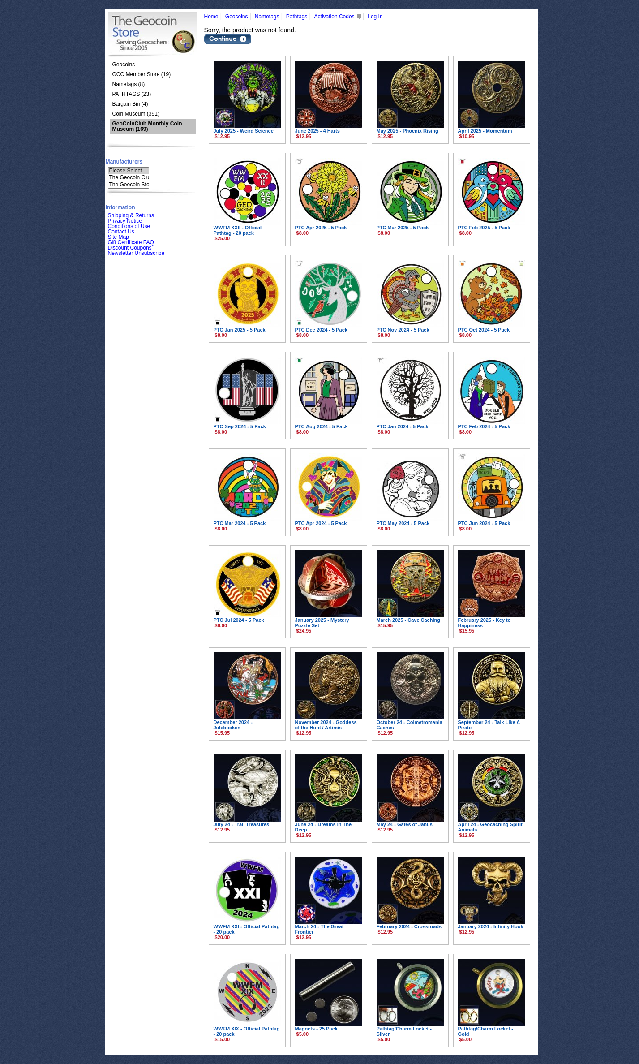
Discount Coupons (130, 248)
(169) (147, 126)
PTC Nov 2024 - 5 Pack (403, 329)
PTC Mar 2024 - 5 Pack (240, 523)
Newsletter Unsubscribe (136, 253)
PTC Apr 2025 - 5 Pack (321, 227)
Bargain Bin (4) (130, 104)
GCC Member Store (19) (141, 74)
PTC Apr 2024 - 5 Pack (321, 523)
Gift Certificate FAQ (131, 242)
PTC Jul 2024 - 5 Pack (239, 620)
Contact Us (121, 231)
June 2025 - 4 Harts (317, 131)
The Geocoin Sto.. (128, 184)
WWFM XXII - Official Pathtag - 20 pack (238, 230)
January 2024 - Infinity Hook (490, 926)
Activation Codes (337, 16)
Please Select (128, 171)
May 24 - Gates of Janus (405, 824)
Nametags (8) (128, 84)
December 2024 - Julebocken (233, 724)
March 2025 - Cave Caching (408, 620)
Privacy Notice (125, 221)
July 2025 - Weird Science (244, 131)
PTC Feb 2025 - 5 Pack (484, 227)
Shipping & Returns (131, 215)
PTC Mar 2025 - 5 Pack (403, 227)
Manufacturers (124, 162)
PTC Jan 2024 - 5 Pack (403, 426)
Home (211, 16)
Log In (375, 16)
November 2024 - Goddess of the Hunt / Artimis (326, 724)
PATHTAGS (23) (131, 94)
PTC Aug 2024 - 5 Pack (321, 426)
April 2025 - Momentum (485, 131)
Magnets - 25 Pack (316, 1028)
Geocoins (123, 64)
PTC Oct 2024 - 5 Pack (484, 329)
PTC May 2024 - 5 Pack (403, 523)
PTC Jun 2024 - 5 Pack (484, 523)
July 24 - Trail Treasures (242, 824)
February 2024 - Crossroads (409, 926)
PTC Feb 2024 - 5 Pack (484, 426)
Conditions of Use (129, 226)
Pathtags (296, 16)
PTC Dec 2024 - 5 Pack (321, 329)
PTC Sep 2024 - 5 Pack (240, 426)
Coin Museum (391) (135, 114)
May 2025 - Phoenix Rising (407, 131)
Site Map (118, 237)
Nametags (267, 16)
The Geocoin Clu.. (128, 177)
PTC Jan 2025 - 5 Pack (240, 329)
